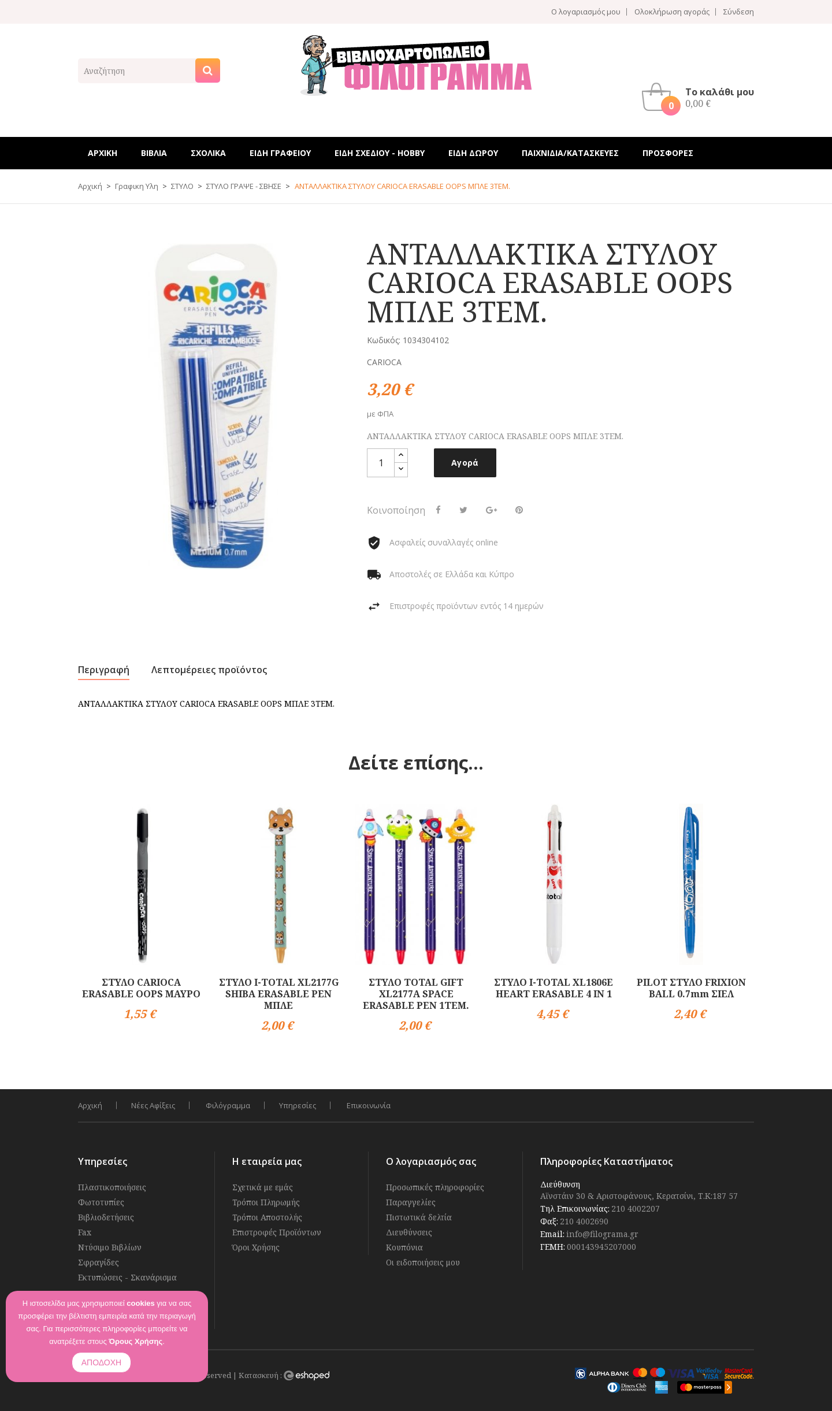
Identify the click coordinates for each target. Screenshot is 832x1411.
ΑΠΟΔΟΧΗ (101, 1362)
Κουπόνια (404, 1247)
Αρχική (90, 1105)
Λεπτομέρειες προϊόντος (209, 669)
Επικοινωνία (369, 1105)
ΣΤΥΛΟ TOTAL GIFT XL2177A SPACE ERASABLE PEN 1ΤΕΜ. (416, 993)
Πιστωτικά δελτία (419, 1217)
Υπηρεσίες (297, 1105)
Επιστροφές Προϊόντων (276, 1232)
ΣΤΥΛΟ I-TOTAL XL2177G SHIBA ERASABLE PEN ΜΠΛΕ (279, 993)
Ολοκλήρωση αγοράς (672, 12)
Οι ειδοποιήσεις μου (423, 1262)
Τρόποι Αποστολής (267, 1217)
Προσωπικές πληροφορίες (435, 1187)
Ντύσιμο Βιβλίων (110, 1247)
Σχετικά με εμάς (262, 1187)
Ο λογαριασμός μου (586, 12)
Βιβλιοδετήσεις (106, 1217)
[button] (701, 97)
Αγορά (465, 462)
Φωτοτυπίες (101, 1202)
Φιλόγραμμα (228, 1105)
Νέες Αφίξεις (153, 1105)
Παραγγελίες (411, 1202)
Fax (84, 1232)
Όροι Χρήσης (256, 1247)
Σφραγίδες (98, 1262)
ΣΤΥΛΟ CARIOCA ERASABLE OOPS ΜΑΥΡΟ (141, 988)
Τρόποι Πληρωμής (266, 1202)
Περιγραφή (103, 669)
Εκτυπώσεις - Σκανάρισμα (127, 1277)
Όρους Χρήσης (135, 1341)
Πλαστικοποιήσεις (112, 1187)
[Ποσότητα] (381, 462)
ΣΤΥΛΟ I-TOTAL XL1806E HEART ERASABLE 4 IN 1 (553, 988)
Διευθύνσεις (409, 1232)
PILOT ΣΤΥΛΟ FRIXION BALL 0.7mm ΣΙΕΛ (691, 988)
